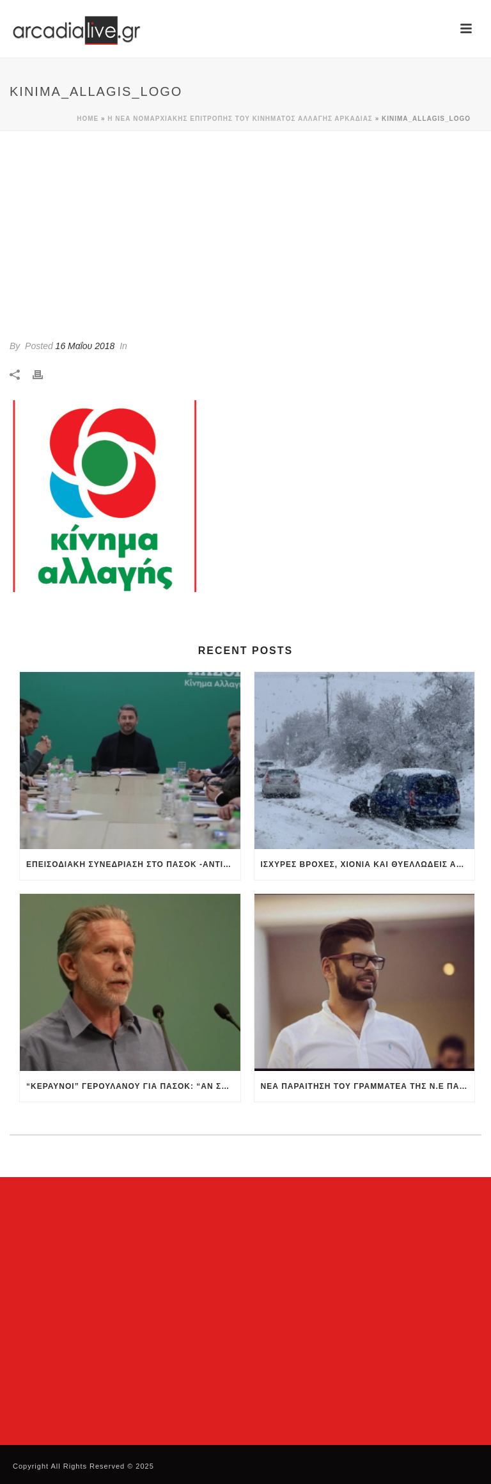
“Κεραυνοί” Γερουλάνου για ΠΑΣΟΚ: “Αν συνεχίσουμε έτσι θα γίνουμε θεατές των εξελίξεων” (133, 1086)
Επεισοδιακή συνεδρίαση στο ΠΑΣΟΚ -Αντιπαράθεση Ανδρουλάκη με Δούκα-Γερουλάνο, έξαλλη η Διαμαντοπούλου (133, 864)
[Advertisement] (245, 226)
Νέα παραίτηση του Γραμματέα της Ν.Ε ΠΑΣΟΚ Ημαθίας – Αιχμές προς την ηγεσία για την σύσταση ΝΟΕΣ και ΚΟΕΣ (368, 1086)
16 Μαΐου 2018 (85, 346)
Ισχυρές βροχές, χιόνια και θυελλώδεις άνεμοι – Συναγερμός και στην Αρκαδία (368, 864)
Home (87, 118)
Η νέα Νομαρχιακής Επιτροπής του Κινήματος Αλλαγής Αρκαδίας (240, 118)
